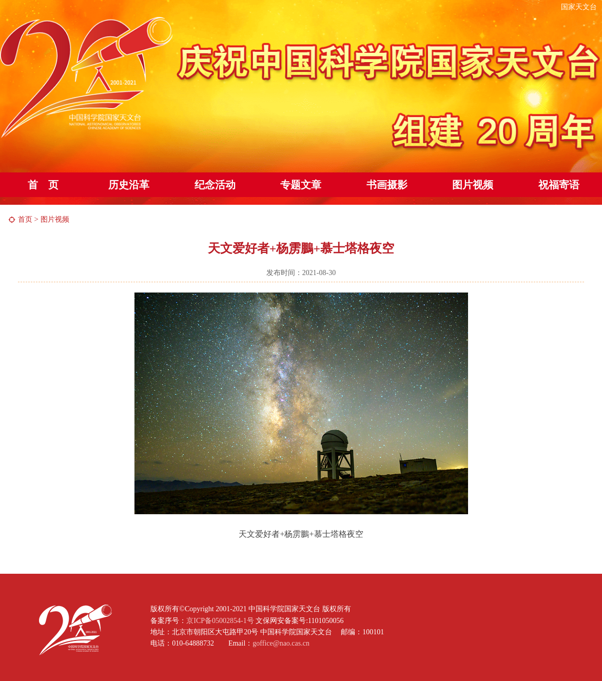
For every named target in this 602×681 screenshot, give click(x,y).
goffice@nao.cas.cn (281, 643)
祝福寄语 (558, 184)
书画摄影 (386, 184)
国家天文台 (579, 7)
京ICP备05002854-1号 (220, 621)
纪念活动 (215, 184)
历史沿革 (128, 184)
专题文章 (300, 184)
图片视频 (472, 184)
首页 (25, 219)
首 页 (43, 184)
